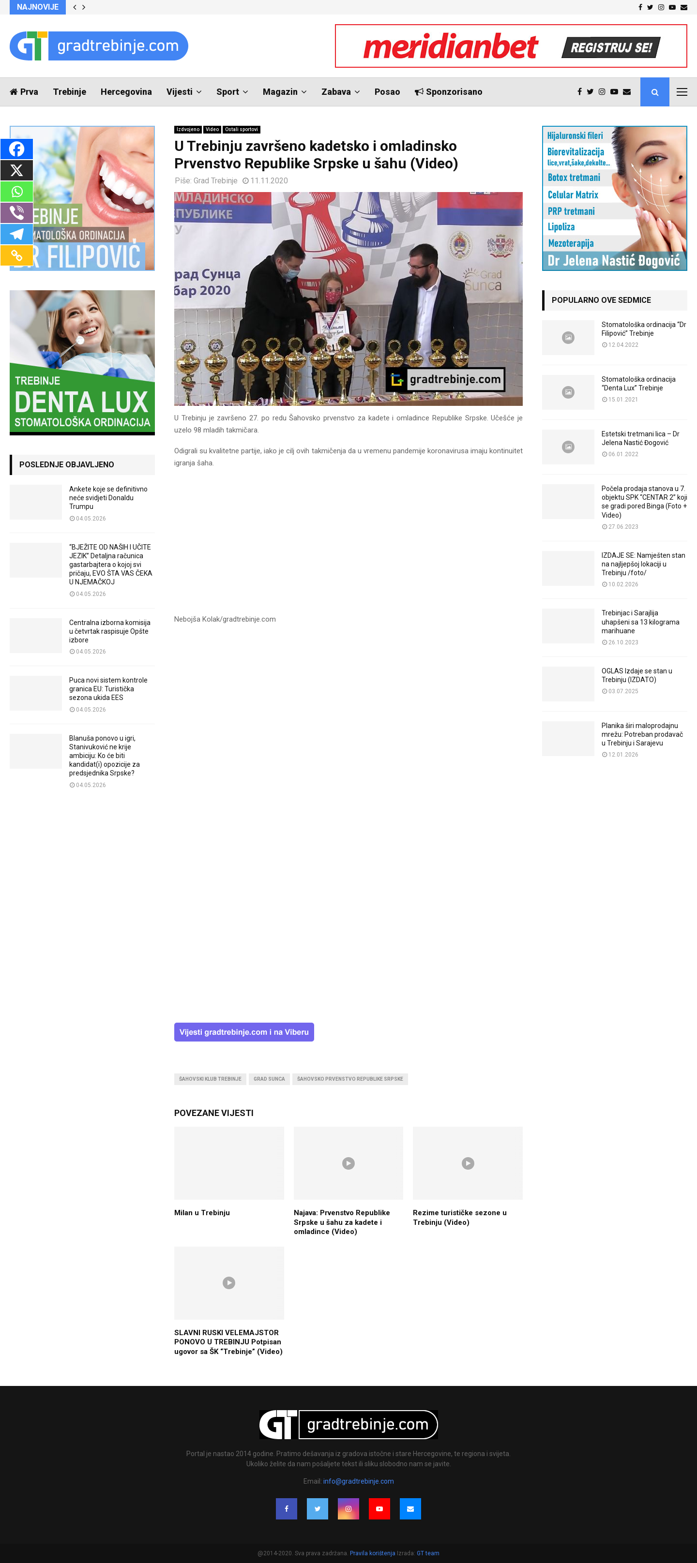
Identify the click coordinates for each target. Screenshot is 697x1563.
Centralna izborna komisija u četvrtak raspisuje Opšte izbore (110, 631)
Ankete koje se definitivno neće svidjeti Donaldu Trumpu (108, 497)
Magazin (280, 92)
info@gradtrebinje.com (358, 1481)
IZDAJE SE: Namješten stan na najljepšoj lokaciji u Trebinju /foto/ (643, 564)
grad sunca (269, 1079)
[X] (16, 170)
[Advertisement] (348, 545)
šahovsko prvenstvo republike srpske (350, 1079)
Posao (387, 92)
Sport (227, 92)
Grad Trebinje (216, 180)
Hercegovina (126, 92)
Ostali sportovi (241, 129)
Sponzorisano (449, 92)
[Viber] (16, 212)
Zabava (336, 92)
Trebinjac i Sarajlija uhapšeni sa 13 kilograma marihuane (641, 621)
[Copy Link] (16, 255)
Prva (24, 92)
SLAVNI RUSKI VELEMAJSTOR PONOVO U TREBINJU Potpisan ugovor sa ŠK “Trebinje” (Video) (228, 1342)
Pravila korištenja (373, 1553)
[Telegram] (16, 234)
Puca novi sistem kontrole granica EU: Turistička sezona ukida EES (108, 688)
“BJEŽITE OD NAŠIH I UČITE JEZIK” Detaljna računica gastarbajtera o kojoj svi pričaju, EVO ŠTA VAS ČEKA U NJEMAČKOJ (110, 564)
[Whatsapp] (16, 191)
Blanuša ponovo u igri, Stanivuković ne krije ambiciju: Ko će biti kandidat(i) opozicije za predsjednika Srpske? (104, 755)
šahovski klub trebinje (210, 1079)
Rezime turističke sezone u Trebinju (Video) (460, 1217)
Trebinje (69, 92)
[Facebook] (16, 149)
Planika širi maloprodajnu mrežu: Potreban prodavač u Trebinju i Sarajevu (642, 734)
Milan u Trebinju (202, 1212)
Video (212, 129)
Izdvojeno (188, 129)
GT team (428, 1553)
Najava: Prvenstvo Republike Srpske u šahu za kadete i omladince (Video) (342, 1222)
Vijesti (180, 92)
